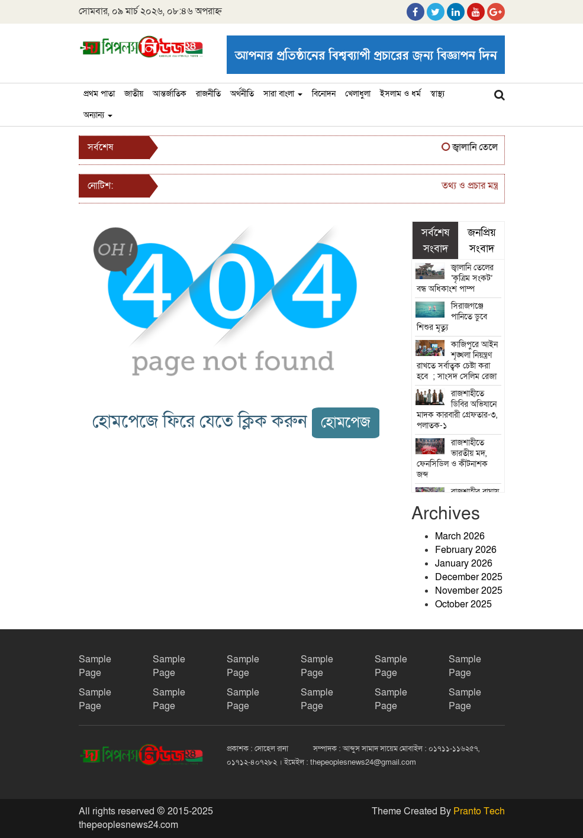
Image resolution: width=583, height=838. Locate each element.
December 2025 (469, 577)
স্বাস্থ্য (437, 93)
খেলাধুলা (358, 93)
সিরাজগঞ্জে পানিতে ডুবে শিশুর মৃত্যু (452, 316)
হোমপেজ (346, 422)
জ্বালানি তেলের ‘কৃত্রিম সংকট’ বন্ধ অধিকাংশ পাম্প (455, 278)
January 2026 (463, 563)
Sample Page (95, 666)
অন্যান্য (97, 115)
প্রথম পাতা (99, 93)
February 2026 (466, 549)
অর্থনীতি (242, 93)
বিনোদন (324, 93)
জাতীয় (133, 93)
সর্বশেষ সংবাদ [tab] (435, 240)
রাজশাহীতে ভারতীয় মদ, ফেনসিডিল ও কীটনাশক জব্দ (452, 458)
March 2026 (460, 536)
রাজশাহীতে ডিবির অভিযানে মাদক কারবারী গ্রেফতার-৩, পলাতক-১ (457, 409)
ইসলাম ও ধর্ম (400, 93)
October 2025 (463, 604)
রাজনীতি (208, 93)
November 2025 (469, 590)
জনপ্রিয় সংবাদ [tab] (482, 240)
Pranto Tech (479, 811)
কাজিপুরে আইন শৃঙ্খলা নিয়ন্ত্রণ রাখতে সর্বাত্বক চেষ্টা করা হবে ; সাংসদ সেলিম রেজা (458, 360)
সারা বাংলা (282, 93)
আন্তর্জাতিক (169, 93)
